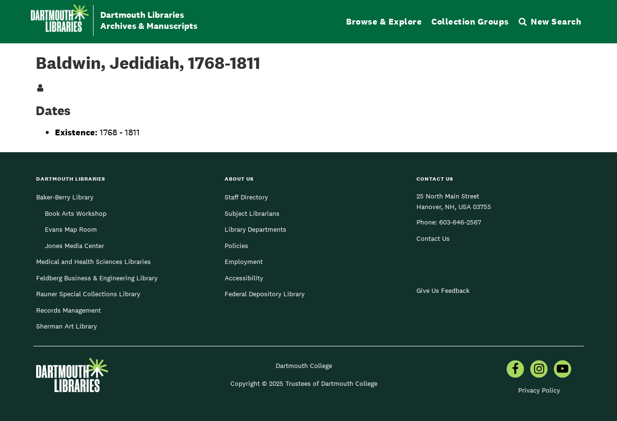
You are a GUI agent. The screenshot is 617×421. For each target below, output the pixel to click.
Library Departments (255, 229)
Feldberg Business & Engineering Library (97, 278)
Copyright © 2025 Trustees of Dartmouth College (303, 383)
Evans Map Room (71, 229)
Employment (244, 261)
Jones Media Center (74, 245)
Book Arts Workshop (76, 213)
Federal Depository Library (265, 293)
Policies (236, 245)
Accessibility (244, 278)
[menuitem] (515, 370)
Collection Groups (470, 21)
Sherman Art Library (66, 326)
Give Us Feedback (442, 290)
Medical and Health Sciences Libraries (93, 261)
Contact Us (433, 238)
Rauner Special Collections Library (88, 293)
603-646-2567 (460, 222)
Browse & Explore (384, 21)
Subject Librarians (252, 213)
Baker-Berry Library (65, 197)
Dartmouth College (304, 365)
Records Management (68, 310)
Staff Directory (246, 197)
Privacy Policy (539, 390)
